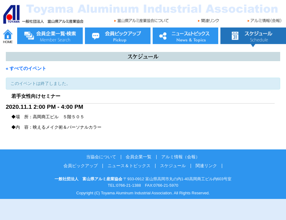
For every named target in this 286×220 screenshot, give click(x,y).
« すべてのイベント (26, 68)
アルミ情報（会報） (180, 156)
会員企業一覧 (138, 156)
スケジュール (173, 165)
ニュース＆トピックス (129, 165)
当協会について (101, 156)
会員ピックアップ (80, 165)
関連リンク (206, 165)
